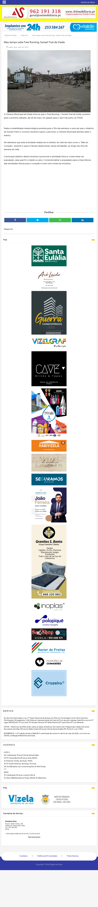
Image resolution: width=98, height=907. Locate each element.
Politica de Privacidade (47, 856)
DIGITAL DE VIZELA (88, 2)
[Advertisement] (49, 189)
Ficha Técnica (73, 856)
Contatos (23, 856)
